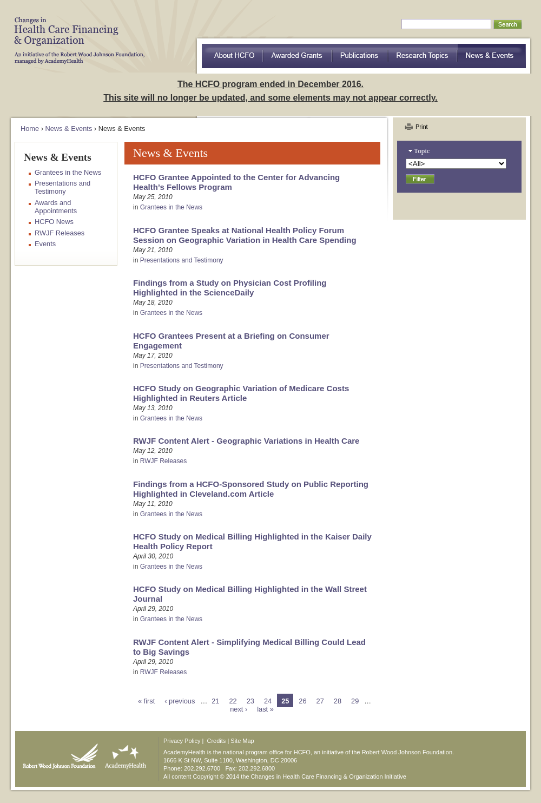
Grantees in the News (171, 207)
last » (265, 709)
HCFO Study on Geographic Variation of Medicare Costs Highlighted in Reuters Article (241, 393)
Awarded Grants (297, 56)
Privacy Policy (181, 741)
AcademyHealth (123, 754)
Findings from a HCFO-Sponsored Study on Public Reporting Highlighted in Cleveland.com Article (250, 488)
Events (45, 244)
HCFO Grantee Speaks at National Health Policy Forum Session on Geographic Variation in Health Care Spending (245, 235)
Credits (216, 741)
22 (232, 701)
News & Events (492, 56)
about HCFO (232, 56)
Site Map (242, 741)
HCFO (75, 32)
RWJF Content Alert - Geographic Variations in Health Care (246, 440)
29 (355, 701)
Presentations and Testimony (181, 260)
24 (268, 701)
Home (30, 128)
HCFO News (54, 222)
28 (337, 701)
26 (302, 701)
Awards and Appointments (56, 207)
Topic (422, 151)
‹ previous (179, 701)
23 (250, 701)
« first (146, 701)
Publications (360, 56)
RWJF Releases (163, 461)
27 (320, 701)
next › (238, 709)
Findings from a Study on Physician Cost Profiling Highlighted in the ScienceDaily (230, 287)
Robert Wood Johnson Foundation (57, 754)
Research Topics (423, 56)
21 (215, 701)
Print (421, 126)
